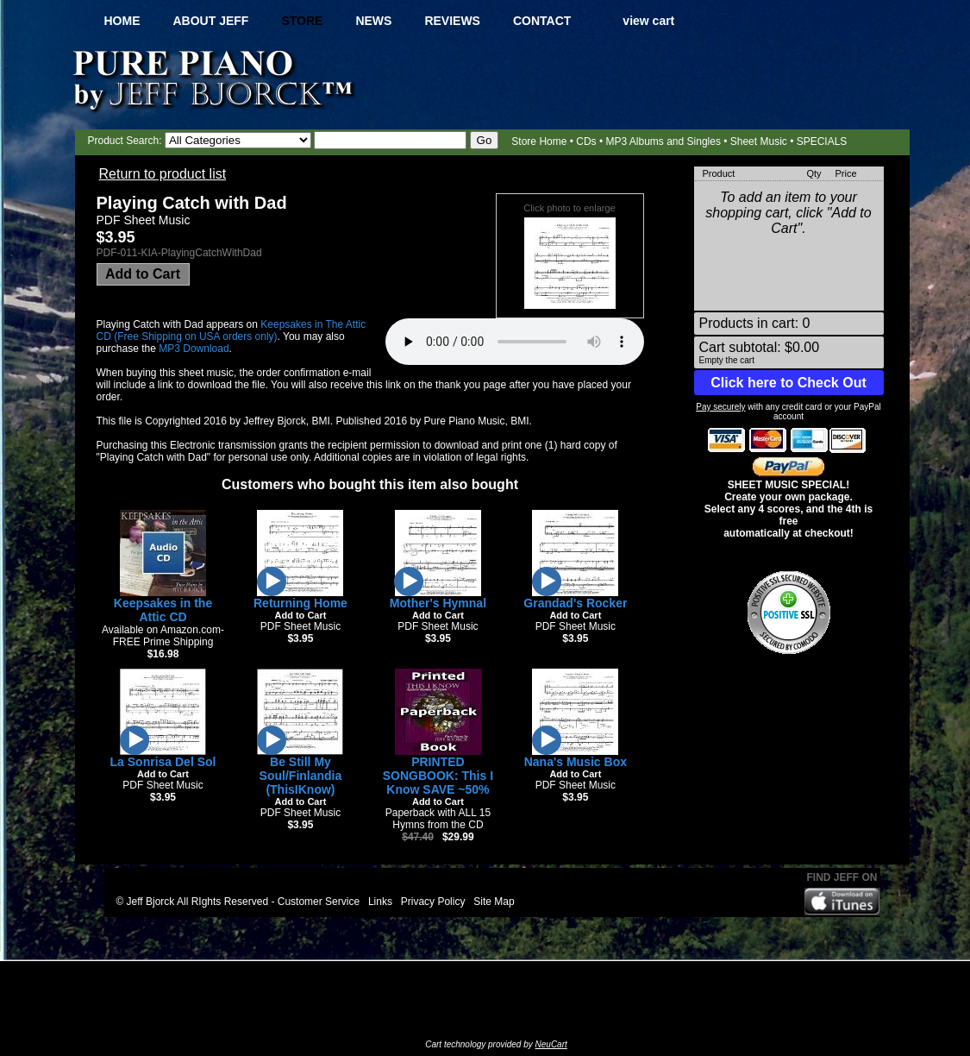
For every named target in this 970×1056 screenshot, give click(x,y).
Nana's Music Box (575, 762)
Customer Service (319, 902)
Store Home (538, 141)
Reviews (452, 21)
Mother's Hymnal (438, 603)
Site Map (493, 902)
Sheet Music (758, 141)
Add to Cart (142, 274)
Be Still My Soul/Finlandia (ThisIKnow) (301, 775)
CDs (586, 141)
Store (301, 21)
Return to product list (163, 174)
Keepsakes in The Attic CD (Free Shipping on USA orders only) (231, 330)
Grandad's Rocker (575, 603)
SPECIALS (822, 141)
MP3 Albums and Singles (662, 141)
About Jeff (211, 21)
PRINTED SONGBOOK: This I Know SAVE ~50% (438, 775)
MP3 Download (193, 349)
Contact (542, 21)
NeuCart (551, 1044)
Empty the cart (726, 360)
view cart (648, 21)
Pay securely (720, 407)
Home (122, 21)
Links (380, 902)
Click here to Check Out (788, 382)
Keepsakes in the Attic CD (163, 610)
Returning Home (300, 603)
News (373, 21)
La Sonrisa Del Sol (163, 762)
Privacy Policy (433, 902)
